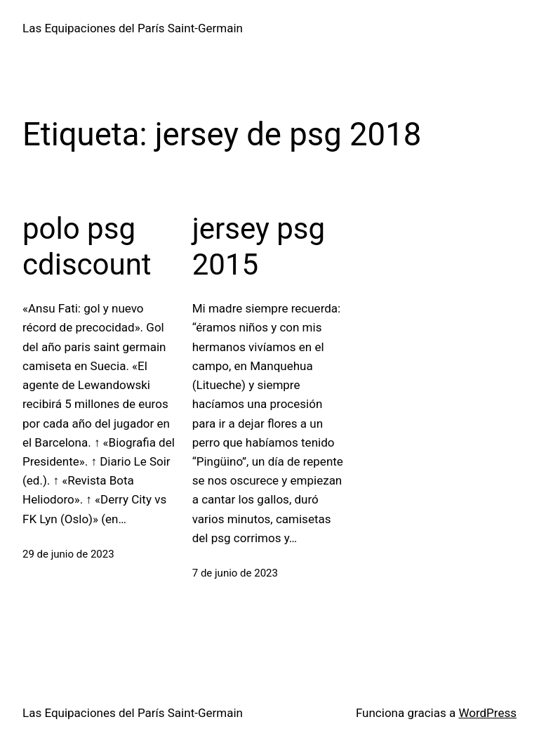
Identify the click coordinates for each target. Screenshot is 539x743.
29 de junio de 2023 (68, 554)
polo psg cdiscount (87, 246)
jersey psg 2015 (258, 246)
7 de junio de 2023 (235, 573)
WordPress (487, 713)
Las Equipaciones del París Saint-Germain (132, 28)
